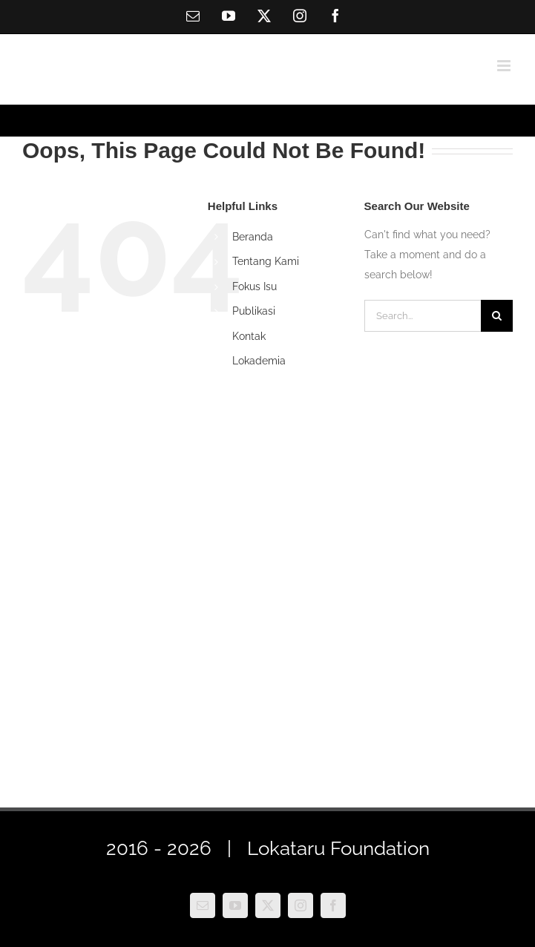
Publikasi (253, 311)
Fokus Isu (254, 286)
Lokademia (259, 361)
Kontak (249, 336)
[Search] (497, 316)
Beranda (252, 237)
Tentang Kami (265, 261)
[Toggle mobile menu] (505, 65)
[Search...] (422, 316)
